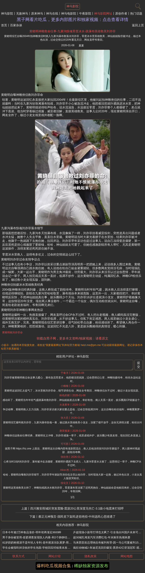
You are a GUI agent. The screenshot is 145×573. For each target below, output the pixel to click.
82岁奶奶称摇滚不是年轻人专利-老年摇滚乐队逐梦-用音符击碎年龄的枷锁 (48, 542)
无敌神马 (22, 13)
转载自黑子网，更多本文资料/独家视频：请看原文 (72, 338)
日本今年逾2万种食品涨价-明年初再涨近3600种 (31, 532)
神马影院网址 (103, 13)
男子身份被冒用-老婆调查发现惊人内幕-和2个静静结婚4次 (38, 537)
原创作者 (121, 13)
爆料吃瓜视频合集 (54, 565)
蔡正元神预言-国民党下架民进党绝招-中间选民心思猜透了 (76, 516)
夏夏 (81, 45)
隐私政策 (91, 556)
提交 (138, 364)
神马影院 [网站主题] (72, 6)
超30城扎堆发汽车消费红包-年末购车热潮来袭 (101, 537)
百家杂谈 (16, 25)
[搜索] (137, 5)
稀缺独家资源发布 (91, 565)
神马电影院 (68, 13)
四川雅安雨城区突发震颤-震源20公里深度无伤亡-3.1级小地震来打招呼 (77, 508)
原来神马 (37, 13)
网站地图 (127, 556)
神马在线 (52, 13)
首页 (4, 25)
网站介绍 (54, 556)
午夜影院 (85, 13)
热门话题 (136, 13)
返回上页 (138, 25)
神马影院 (7, 13)
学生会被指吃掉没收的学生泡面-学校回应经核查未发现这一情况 (41, 547)
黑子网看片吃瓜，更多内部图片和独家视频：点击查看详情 (72, 19)
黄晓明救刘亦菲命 (12, 332)
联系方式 (18, 556)
